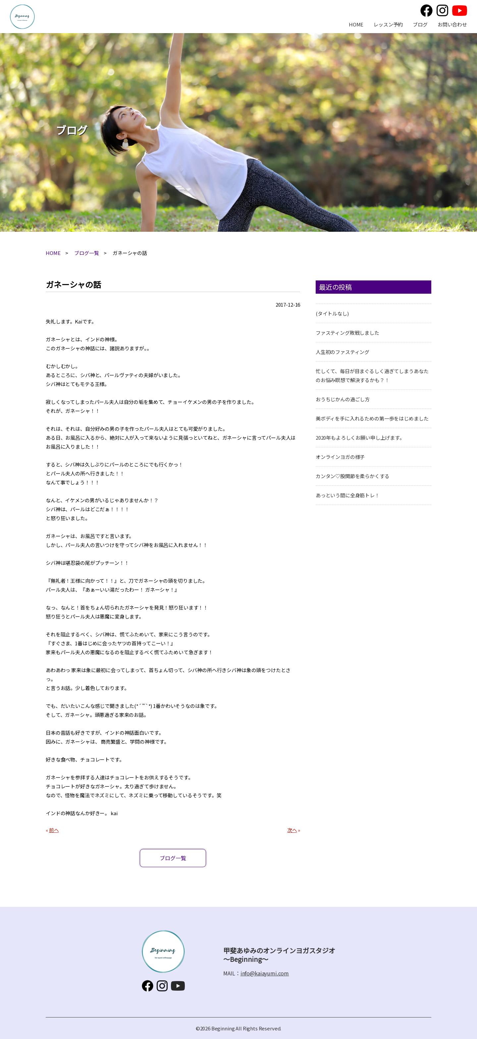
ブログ (420, 24)
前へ (54, 829)
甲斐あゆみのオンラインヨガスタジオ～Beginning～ (22, 16)
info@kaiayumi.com (264, 973)
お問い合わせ (452, 24)
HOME (356, 24)
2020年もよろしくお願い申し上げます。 (360, 437)
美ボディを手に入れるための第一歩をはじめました (372, 418)
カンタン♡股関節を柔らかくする (353, 475)
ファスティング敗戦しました (347, 332)
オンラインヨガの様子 (340, 456)
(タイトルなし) (332, 313)
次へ (292, 829)
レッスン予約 (388, 24)
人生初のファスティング (342, 351)
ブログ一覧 (86, 252)
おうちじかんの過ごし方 (343, 399)
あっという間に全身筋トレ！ (348, 495)
